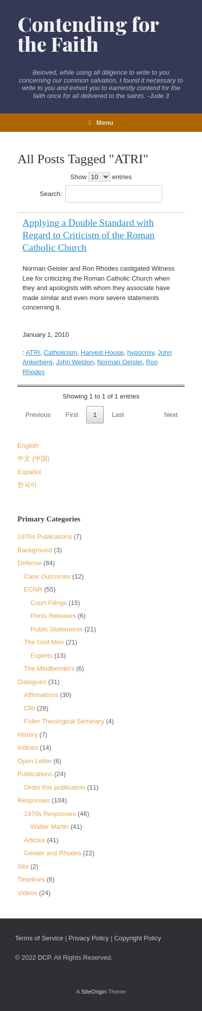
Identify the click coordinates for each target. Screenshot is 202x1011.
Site (22, 866)
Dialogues (31, 682)
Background (34, 550)
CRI (29, 708)
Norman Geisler (119, 362)
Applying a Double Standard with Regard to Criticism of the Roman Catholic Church (88, 235)
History (27, 734)
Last (118, 414)
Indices (27, 747)
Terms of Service (39, 938)
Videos (27, 893)
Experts (41, 655)
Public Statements (56, 629)
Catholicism (60, 352)
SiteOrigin (94, 992)
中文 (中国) (33, 458)
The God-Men (44, 642)
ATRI (33, 352)
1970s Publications (44, 536)
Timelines (31, 879)
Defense (29, 563)
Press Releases (53, 615)
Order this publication (54, 787)
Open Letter (34, 761)
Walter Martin (49, 826)
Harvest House (102, 352)
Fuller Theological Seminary (64, 721)
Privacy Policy (88, 938)
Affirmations (41, 695)
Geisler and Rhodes (52, 853)
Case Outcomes (47, 576)
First (72, 414)
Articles (34, 840)
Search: (101, 194)
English (28, 445)
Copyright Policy (137, 938)
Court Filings (48, 603)
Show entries (101, 177)
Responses (33, 800)
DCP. (45, 957)
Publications (34, 774)
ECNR (33, 589)
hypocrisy (140, 352)
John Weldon (75, 362)
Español (29, 472)
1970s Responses (50, 813)
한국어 (27, 485)
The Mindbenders (49, 668)
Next (171, 414)
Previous (38, 414)
